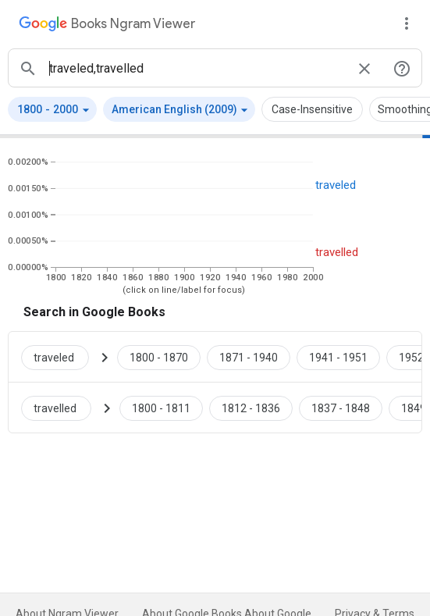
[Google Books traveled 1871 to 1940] (248, 357)
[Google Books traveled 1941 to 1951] (338, 357)
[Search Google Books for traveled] (61, 357)
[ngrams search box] (196, 68)
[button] (52, 109)
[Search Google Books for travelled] (62, 407)
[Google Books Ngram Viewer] (107, 25)
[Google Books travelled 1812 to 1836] (251, 407)
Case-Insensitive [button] (312, 109)
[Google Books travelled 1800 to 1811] (161, 407)
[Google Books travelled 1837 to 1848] (341, 407)
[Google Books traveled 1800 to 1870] (159, 357)
